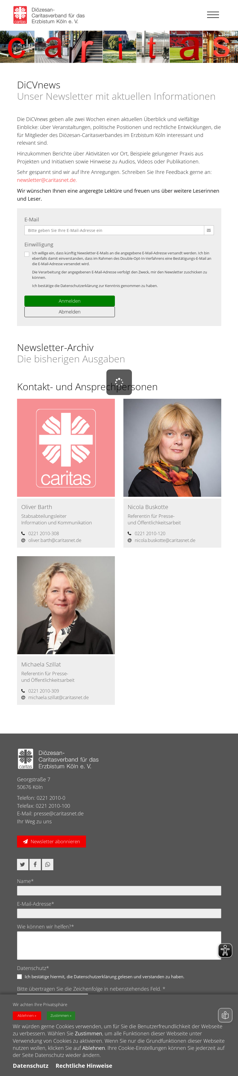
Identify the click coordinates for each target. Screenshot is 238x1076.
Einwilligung (38, 244)
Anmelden (70, 301)
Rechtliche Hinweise (84, 1070)
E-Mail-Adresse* (35, 903)
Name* (25, 881)
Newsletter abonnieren (55, 841)
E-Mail (31, 219)
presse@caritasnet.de (59, 813)
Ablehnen (26, 1019)
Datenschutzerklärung (79, 285)
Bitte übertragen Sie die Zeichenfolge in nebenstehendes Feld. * (91, 988)
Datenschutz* (33, 968)
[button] (22, 864)
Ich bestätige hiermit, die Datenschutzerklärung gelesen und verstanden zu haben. (104, 976)
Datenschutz (31, 1070)
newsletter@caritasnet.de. (47, 179)
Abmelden (70, 311)
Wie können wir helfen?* (45, 926)
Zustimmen (59, 1019)
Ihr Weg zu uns (34, 821)
